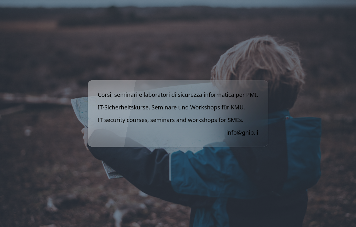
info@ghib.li (242, 132)
